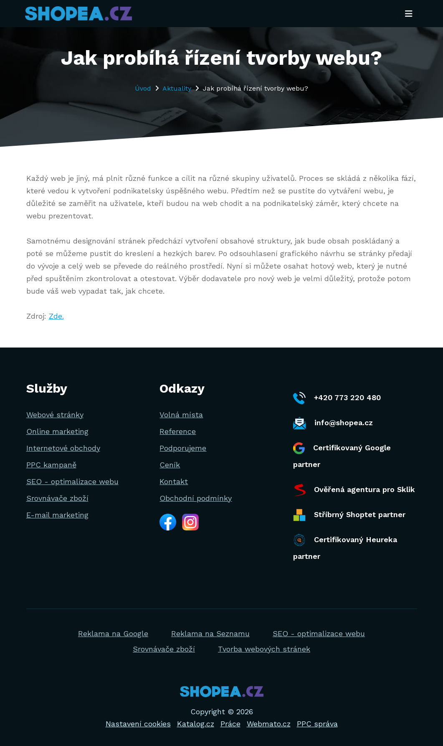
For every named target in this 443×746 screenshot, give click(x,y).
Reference (177, 431)
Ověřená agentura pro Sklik (354, 490)
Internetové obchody (63, 448)
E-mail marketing (57, 514)
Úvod (143, 88)
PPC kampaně (51, 464)
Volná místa (181, 414)
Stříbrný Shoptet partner (349, 515)
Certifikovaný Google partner (342, 455)
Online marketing (57, 431)
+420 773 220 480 (337, 398)
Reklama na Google (113, 633)
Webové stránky (55, 414)
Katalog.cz (195, 723)
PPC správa (317, 723)
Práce (230, 723)
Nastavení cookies (138, 723)
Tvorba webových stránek (264, 649)
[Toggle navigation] (409, 14)
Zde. (56, 316)
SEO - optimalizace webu (72, 481)
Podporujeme (182, 448)
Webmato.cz (269, 723)
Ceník (169, 464)
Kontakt (173, 481)
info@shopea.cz (333, 423)
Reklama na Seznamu (210, 633)
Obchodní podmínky (195, 498)
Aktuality (176, 88)
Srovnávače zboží (57, 498)
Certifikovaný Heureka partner (345, 547)
